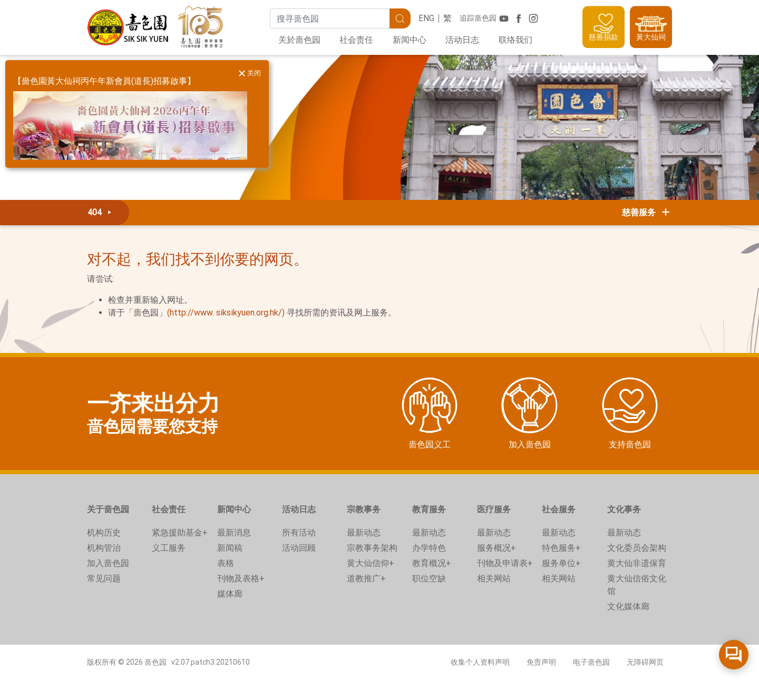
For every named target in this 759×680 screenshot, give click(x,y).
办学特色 (429, 548)
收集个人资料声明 (480, 662)
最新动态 (364, 533)
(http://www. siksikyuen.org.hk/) (226, 313)
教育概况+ (431, 563)
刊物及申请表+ (505, 563)
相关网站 (494, 578)
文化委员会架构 (636, 548)
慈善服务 (647, 212)
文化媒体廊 (628, 606)
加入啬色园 (108, 563)
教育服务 (429, 509)
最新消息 (234, 533)
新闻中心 (409, 40)
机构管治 (104, 548)
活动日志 (462, 40)
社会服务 (559, 509)
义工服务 (169, 548)
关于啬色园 (108, 509)
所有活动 (299, 533)
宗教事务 (364, 509)
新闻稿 (229, 548)
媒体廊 (229, 594)
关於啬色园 (299, 40)
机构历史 (104, 533)
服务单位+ (561, 563)
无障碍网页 (645, 662)
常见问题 (104, 578)
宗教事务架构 (372, 548)
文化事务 (624, 509)
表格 (225, 563)
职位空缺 (429, 578)
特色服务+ (561, 548)
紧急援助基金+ (180, 533)
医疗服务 (494, 509)
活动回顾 (299, 548)
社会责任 (356, 40)
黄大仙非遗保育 (636, 563)
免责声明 (541, 662)
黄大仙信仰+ (370, 563)
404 (101, 212)
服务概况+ (496, 548)
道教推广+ (366, 578)
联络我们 (515, 40)
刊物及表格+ (241, 578)
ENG (426, 18)
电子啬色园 (591, 662)
